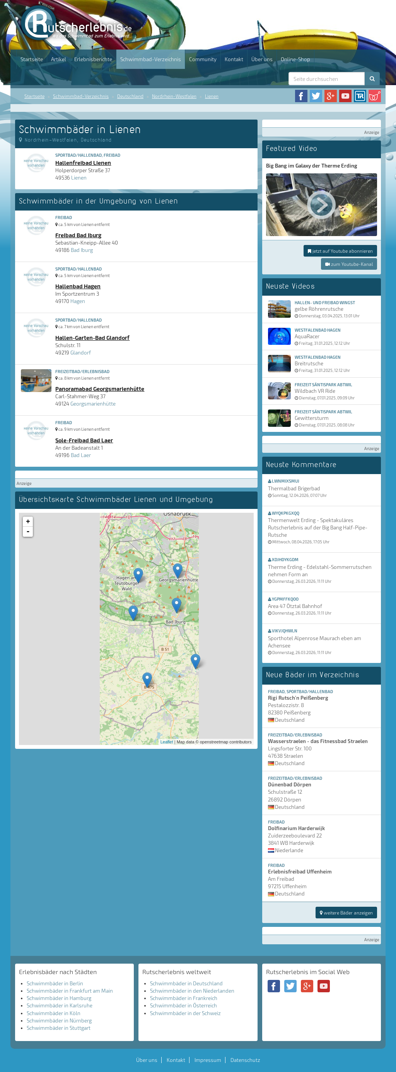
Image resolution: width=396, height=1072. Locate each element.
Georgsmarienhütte (93, 404)
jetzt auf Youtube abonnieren (340, 250)
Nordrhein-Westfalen (174, 96)
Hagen (77, 301)
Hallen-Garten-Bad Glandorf (92, 337)
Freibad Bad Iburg (78, 234)
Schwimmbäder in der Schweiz (185, 1013)
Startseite (31, 59)
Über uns (262, 59)
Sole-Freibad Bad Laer (84, 440)
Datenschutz (245, 1060)
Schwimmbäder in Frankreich (183, 998)
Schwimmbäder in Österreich (183, 1005)
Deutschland (130, 96)
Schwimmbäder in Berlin (55, 983)
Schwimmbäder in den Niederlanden (192, 991)
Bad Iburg (82, 250)
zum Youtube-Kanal (349, 264)
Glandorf (80, 352)
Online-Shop (295, 59)
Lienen (211, 96)
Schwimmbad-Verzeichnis (150, 59)
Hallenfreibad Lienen (83, 162)
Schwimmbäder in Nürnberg (59, 1020)
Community (203, 59)
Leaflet (166, 742)
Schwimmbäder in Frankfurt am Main (70, 991)
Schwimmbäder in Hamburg (59, 998)
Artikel (58, 59)
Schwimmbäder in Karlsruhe (59, 1005)
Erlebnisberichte (93, 59)
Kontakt (234, 59)
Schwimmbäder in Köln (53, 1013)
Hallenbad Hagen (78, 286)
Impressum (208, 1060)
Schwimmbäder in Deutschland (186, 983)
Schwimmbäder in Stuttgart (58, 1028)
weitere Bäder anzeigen (346, 912)
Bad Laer (81, 455)
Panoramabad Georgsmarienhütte (99, 388)
